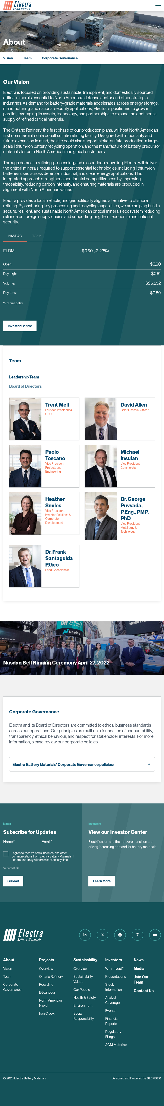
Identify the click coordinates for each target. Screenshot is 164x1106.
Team (27, 58)
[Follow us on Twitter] (102, 935)
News (139, 960)
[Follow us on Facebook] (120, 935)
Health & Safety (84, 998)
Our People (81, 990)
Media (139, 968)
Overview (46, 969)
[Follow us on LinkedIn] (85, 935)
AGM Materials (116, 1045)
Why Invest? (114, 969)
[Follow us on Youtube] (155, 935)
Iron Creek (46, 1013)
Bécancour (47, 992)
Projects (46, 960)
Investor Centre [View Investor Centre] (20, 326)
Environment (82, 1006)
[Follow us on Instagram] (137, 935)
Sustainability (85, 960)
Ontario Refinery (51, 977)
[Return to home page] (17, 5)
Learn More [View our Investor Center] (102, 881)
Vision (8, 58)
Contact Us (144, 990)
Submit (13, 881)
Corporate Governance (60, 58)
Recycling (46, 984)
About (8, 960)
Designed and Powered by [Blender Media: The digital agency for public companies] (136, 1078)
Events (110, 1011)
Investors (113, 960)
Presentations (115, 977)
